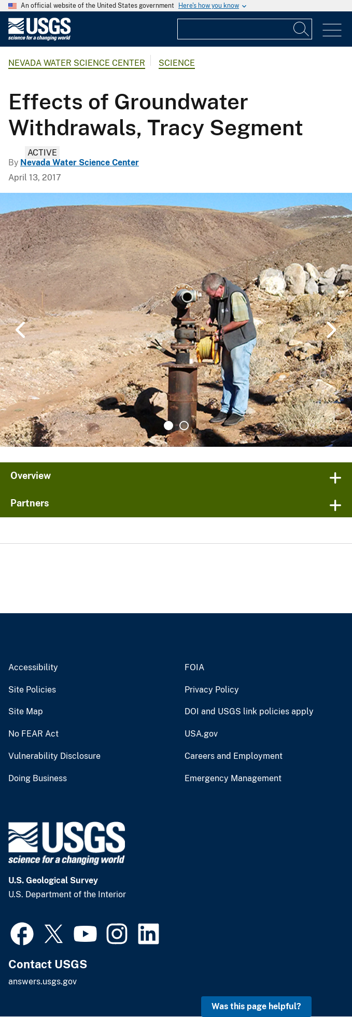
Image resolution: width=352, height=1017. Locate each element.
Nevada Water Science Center (76, 63)
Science (177, 63)
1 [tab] (168, 425)
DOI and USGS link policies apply (249, 711)
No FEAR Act (33, 734)
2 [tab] (184, 425)
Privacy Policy (212, 690)
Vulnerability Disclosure (54, 756)
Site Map (25, 711)
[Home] (39, 38)
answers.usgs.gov (42, 981)
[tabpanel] (176, 320)
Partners (29, 503)
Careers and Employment (234, 756)
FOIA (194, 667)
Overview (30, 475)
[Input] (244, 29)
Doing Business (37, 778)
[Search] (301, 29)
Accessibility (33, 667)
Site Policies (32, 690)
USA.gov (201, 734)
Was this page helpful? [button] (256, 1006)
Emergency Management (233, 778)
